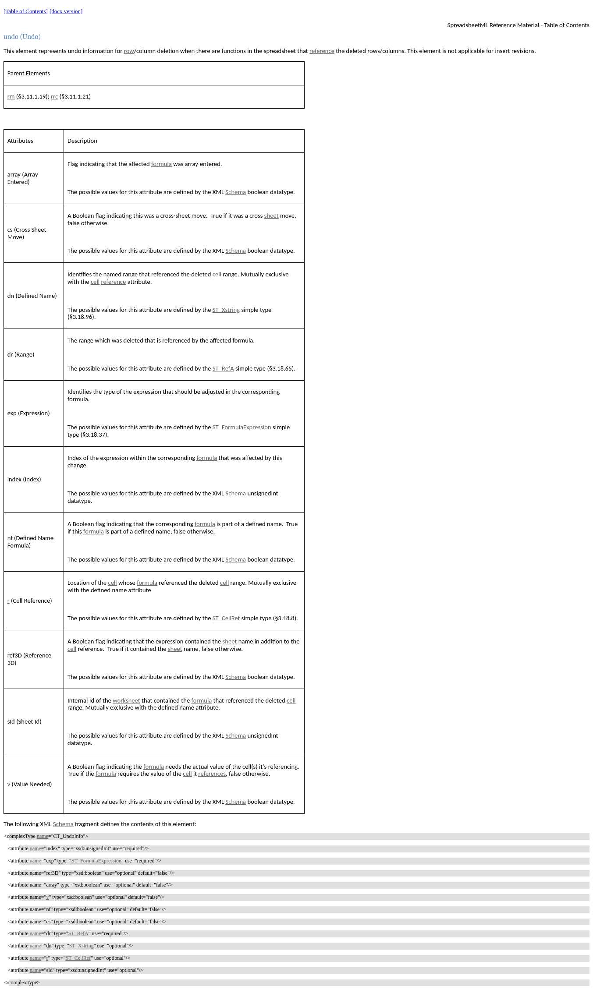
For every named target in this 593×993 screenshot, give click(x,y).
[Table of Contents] (26, 11)
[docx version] (66, 11)
